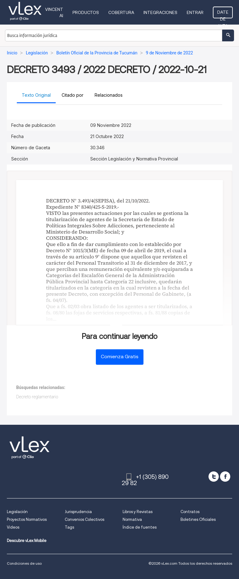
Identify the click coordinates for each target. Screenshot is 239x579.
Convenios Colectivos (84, 519)
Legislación (17, 511)
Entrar (195, 12)
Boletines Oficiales (198, 519)
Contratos (189, 511)
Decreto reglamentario (37, 396)
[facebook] (225, 476)
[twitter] (214, 476)
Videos (13, 527)
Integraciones (160, 12)
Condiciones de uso (24, 563)
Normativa (132, 519)
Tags (69, 527)
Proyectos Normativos (27, 519)
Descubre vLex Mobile (26, 540)
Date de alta (222, 14)
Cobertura (121, 12)
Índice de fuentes (140, 527)
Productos (86, 12)
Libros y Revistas (137, 511)
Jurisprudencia (78, 511)
